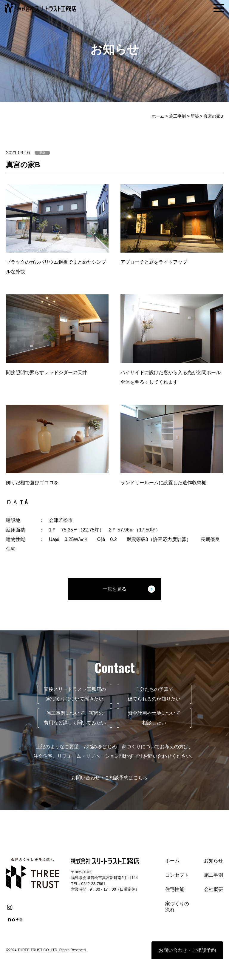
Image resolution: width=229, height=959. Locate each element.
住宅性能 (174, 889)
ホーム (158, 116)
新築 (195, 116)
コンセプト (177, 874)
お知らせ (213, 860)
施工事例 (177, 116)
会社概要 (213, 889)
